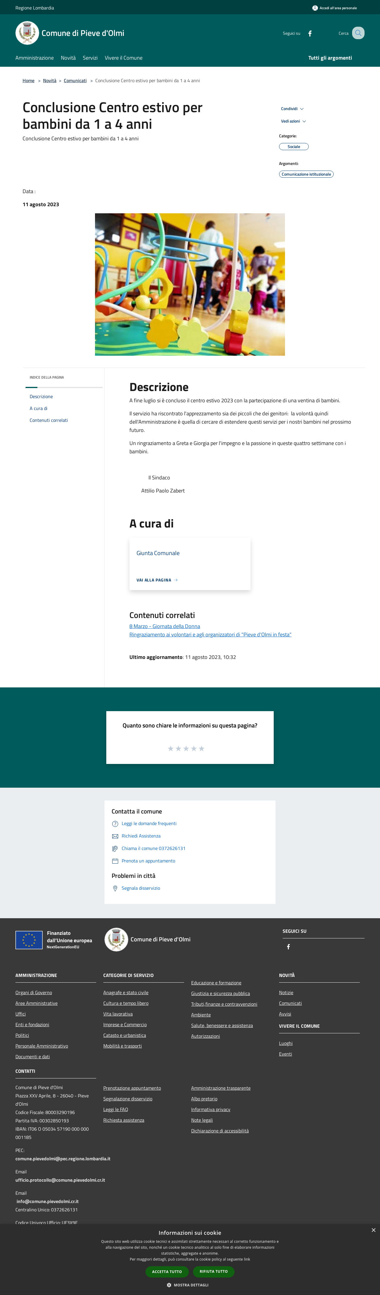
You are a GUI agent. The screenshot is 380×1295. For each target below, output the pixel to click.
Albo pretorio (204, 1098)
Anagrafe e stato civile (125, 992)
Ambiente (201, 1014)
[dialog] (190, 1259)
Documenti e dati (32, 1056)
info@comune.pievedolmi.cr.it (48, 1201)
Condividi (293, 108)
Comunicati (75, 80)
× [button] (373, 1230)
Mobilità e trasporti (122, 1045)
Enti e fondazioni (32, 1024)
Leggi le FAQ (115, 1109)
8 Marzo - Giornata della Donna (164, 626)
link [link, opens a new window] (247, 1259)
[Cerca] (357, 33)
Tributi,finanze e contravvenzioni (224, 1004)
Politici (22, 1035)
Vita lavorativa (118, 1013)
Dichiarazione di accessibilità (220, 1130)
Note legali (202, 1120)
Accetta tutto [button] (167, 1271)
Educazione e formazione (216, 982)
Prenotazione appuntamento (132, 1087)
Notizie (286, 992)
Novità (49, 80)
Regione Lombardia (34, 7)
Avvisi (285, 1013)
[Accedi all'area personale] (335, 8)
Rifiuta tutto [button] (214, 1271)
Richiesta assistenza (123, 1120)
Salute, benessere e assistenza (222, 1025)
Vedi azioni (294, 121)
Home (28, 80)
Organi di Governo (33, 992)
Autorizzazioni (205, 1036)
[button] (190, 1285)
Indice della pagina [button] (47, 377)
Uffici (20, 1013)
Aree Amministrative (36, 1003)
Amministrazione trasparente (221, 1087)
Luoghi (286, 1043)
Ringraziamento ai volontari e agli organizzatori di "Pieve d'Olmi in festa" (210, 634)
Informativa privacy (210, 1109)
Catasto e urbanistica (124, 1035)
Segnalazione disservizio (127, 1098)
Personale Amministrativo (41, 1045)
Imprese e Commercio (125, 1024)
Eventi (285, 1053)
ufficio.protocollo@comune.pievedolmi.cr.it (60, 1179)
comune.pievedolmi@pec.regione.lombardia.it (62, 1158)
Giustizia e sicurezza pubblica (220, 993)
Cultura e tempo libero (125, 1003)
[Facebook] (305, 33)
